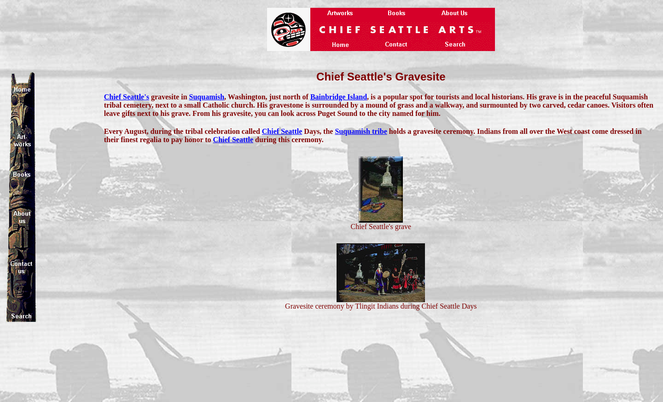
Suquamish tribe (361, 131)
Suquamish (207, 97)
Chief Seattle (282, 131)
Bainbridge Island (338, 97)
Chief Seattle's (126, 97)
